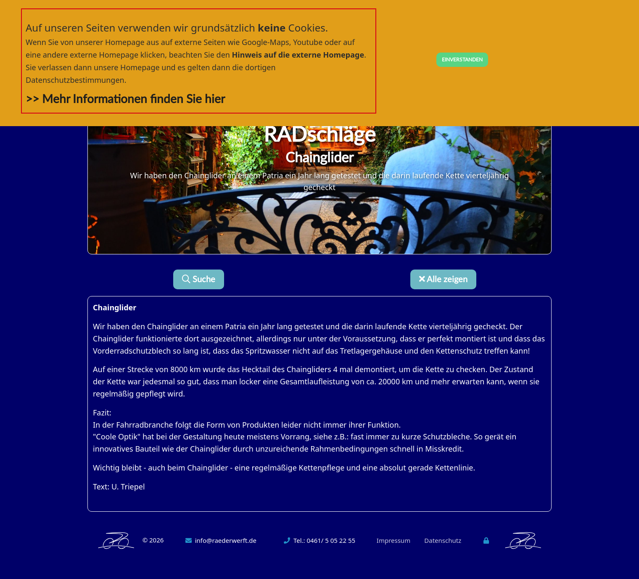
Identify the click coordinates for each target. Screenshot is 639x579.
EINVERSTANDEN (462, 59)
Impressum (393, 540)
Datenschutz (442, 540)
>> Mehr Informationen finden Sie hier (125, 99)
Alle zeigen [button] (443, 279)
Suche (198, 279)
